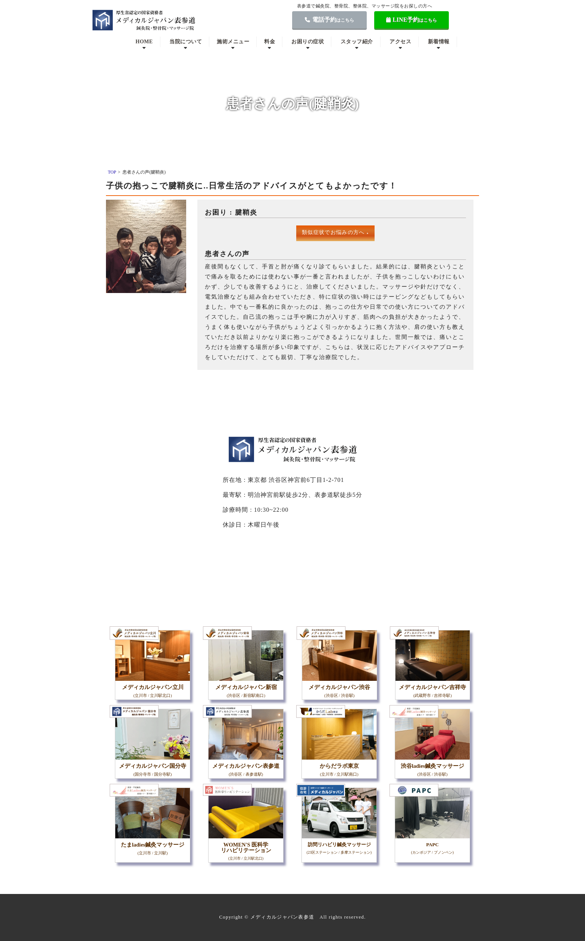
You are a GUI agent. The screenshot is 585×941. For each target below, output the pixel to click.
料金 (269, 41)
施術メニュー (233, 41)
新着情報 (439, 41)
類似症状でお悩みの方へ (335, 232)
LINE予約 (411, 19)
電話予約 (329, 19)
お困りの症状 (307, 41)
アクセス (400, 41)
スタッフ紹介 (357, 41)
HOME (144, 41)
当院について (185, 41)
